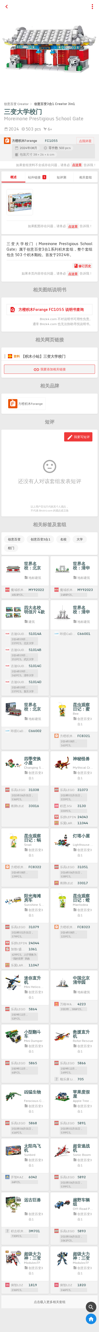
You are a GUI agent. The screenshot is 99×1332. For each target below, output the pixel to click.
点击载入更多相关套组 (49, 1301)
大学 (80, 539)
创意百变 (14, 539)
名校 (63, 539)
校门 (11, 547)
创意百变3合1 (40, 539)
